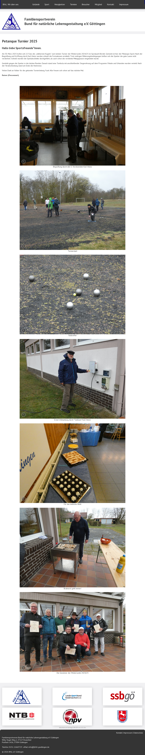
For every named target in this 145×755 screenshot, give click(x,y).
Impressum (123, 4)
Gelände (36, 4)
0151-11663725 (15, 747)
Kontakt (110, 4)
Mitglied (98, 4)
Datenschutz (138, 733)
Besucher (86, 4)
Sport (47, 4)
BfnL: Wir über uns (10, 4)
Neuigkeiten (59, 4)
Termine (73, 4)
